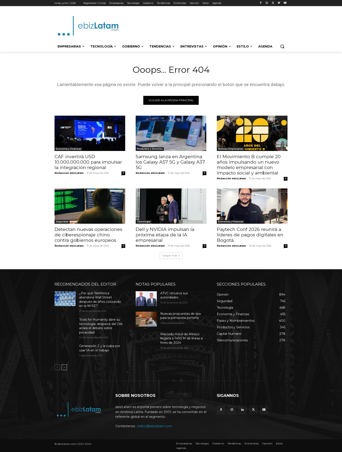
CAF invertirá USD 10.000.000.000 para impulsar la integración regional (88, 162)
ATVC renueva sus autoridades (174, 295)
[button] (282, 46)
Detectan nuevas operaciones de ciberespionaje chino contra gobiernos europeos (88, 235)
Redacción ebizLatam (69, 172)
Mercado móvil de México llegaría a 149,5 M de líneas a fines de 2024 (181, 338)
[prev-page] (57, 367)
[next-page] (64, 367)
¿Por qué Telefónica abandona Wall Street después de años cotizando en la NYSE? (100, 299)
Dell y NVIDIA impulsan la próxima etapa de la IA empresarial (165, 235)
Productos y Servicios (149, 148)
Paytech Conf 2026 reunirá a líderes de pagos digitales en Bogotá (250, 235)
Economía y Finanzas (68, 148)
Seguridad (62, 221)
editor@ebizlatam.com (154, 426)
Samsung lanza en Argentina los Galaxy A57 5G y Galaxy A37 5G (170, 162)
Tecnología (143, 221)
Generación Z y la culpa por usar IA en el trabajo (99, 348)
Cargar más (171, 255)
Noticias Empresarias (230, 148)
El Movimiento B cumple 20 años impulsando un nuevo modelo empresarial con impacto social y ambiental (249, 165)
